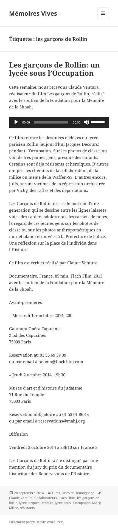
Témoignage (84, 493)
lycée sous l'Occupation (73, 502)
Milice (13, 507)
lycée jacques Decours (36, 502)
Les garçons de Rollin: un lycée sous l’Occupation (54, 69)
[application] (59, 122)
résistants (27, 507)
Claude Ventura (21, 498)
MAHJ (96, 502)
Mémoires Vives (33, 13)
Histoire (68, 493)
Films (56, 493)
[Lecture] (16, 122)
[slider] (51, 122)
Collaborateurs (45, 498)
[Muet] (86, 122)
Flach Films (67, 498)
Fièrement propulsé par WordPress (36, 522)
